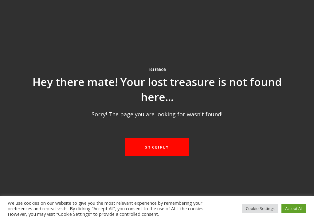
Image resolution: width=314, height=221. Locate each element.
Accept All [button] (294, 208)
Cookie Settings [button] (260, 208)
